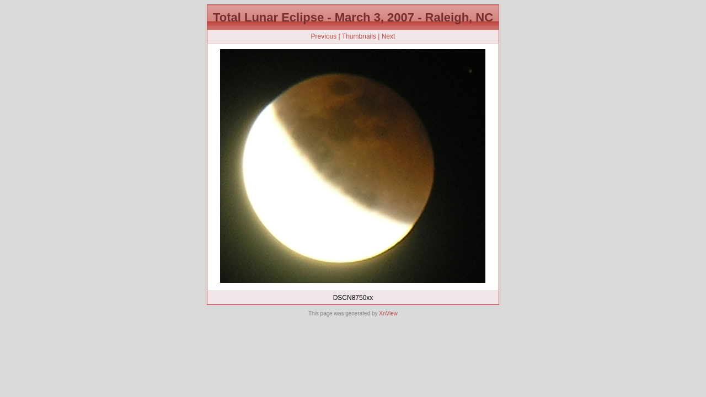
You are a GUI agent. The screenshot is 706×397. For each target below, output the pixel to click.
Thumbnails (359, 36)
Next (388, 36)
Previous (324, 36)
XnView (388, 313)
